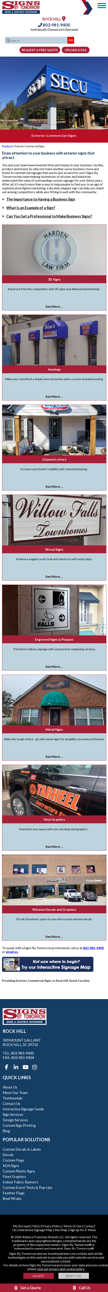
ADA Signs (11, 1165)
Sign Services (13, 1114)
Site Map (61, 1230)
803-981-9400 (54, 24)
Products (7, 146)
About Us (10, 1087)
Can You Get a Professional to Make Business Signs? (47, 216)
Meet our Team (15, 1092)
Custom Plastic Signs (19, 1171)
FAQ (35, 1226)
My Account (21, 1226)
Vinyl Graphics (54, 819)
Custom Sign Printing (19, 1125)
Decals (8, 1154)
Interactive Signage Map (35, 1230)
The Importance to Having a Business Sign (38, 199)
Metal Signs (54, 729)
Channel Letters (54, 459)
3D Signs (54, 279)
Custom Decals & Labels (22, 1149)
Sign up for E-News (82, 1230)
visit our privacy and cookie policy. (61, 1269)
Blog (6, 1131)
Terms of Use (72, 1226)
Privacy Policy (51, 1226)
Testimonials (13, 1098)
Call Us (81, 1288)
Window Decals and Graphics (54, 909)
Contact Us (11, 1103)
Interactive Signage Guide (23, 1109)
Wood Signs (54, 549)
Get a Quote (27, 1288)
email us (12, 952)
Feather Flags (14, 1193)
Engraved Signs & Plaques (54, 639)
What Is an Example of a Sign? (28, 208)
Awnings (54, 369)
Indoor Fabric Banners (20, 1182)
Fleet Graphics (14, 1176)
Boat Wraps (12, 1198)
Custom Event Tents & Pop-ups (27, 1187)
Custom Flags (13, 1160)
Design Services (15, 1120)
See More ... (54, 306)
